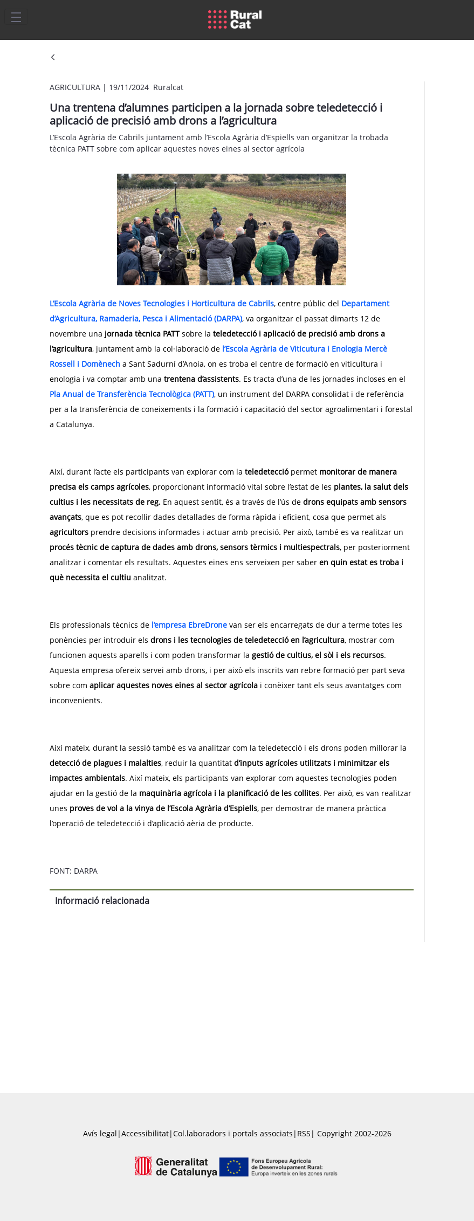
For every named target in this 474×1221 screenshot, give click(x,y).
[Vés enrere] (53, 58)
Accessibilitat (145, 1133)
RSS (304, 1133)
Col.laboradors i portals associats (233, 1133)
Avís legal (100, 1133)
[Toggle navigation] (16, 17)
